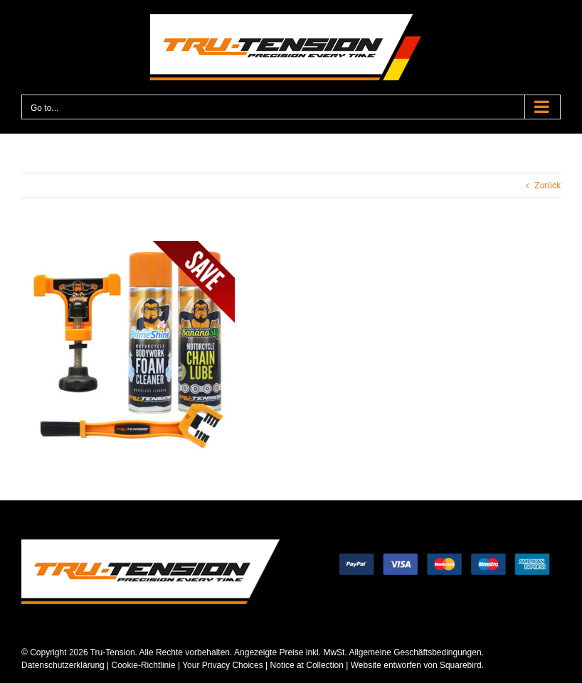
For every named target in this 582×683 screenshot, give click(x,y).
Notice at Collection (307, 665)
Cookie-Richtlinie (144, 665)
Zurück (547, 185)
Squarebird (460, 665)
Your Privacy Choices (222, 665)
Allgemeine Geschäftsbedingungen (415, 652)
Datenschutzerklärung (63, 665)
